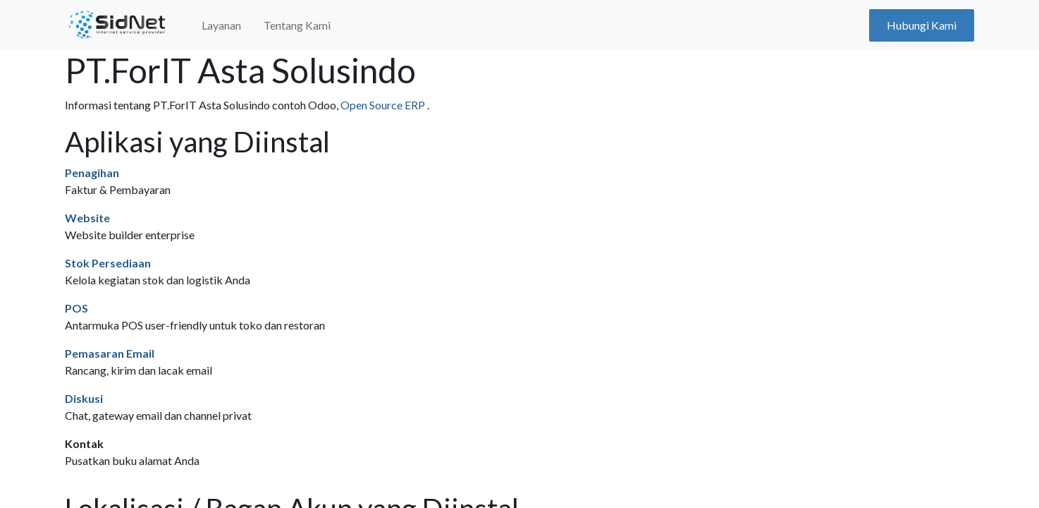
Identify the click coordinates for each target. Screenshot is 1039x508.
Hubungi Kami (922, 25)
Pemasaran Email (109, 353)
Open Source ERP (383, 104)
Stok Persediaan (108, 263)
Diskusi (84, 398)
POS (76, 308)
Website (87, 217)
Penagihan (92, 172)
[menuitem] (221, 25)
